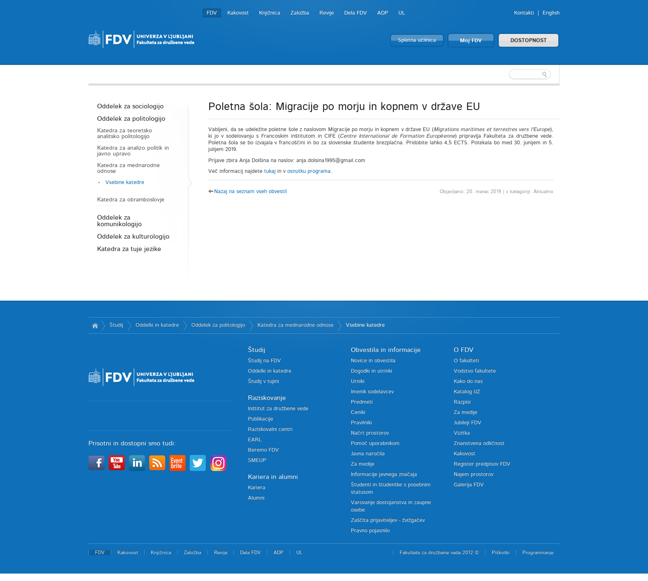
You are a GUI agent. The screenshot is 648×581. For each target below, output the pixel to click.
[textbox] (506, 74)
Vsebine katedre (124, 182)
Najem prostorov (473, 474)
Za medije (362, 464)
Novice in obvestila (373, 360)
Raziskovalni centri (270, 429)
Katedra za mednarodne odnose (128, 168)
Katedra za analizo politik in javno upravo (133, 151)
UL (401, 13)
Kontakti (524, 13)
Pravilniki (361, 423)
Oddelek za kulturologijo (133, 236)
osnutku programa (309, 171)
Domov (94, 325)
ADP (382, 13)
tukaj (270, 171)
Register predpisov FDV (482, 464)
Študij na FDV (264, 360)
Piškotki (501, 552)
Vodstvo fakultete (475, 371)
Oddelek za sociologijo (130, 106)
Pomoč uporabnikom (375, 443)
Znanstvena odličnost (479, 443)
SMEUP (257, 460)
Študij (116, 325)
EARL (255, 439)
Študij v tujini (263, 381)
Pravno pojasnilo (370, 530)
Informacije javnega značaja (384, 474)
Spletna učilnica (417, 40)
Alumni (256, 498)
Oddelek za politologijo (131, 118)
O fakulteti (466, 360)
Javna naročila (368, 454)
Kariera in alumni (273, 476)
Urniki (357, 381)
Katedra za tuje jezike (129, 249)
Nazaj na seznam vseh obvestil (250, 191)
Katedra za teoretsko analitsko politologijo (124, 133)
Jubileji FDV (467, 423)
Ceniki (358, 412)
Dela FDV (355, 13)
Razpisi (462, 402)
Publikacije (260, 419)
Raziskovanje (267, 398)
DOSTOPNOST (528, 40)
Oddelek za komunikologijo (119, 220)
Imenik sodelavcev (372, 392)
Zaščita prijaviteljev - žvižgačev (388, 520)
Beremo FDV (263, 450)
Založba (300, 13)
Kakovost (238, 13)
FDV (212, 13)
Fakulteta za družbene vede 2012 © (439, 552)
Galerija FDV (469, 485)
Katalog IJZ (467, 392)
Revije (326, 13)
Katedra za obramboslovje (130, 200)
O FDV (463, 350)
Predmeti (362, 402)
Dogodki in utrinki (371, 371)
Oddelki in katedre (157, 325)
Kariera (256, 487)
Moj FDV (471, 40)
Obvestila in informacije (386, 350)
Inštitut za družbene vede (278, 408)
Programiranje (537, 552)
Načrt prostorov (370, 433)
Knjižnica (269, 13)
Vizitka (462, 433)
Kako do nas (468, 381)
